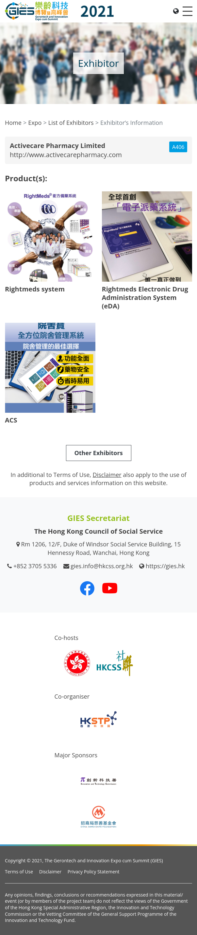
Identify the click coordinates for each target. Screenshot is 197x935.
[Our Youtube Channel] (110, 588)
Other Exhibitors (98, 453)
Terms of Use (19, 871)
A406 (178, 147)
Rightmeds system (35, 289)
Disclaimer (50, 871)
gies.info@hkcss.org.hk (102, 566)
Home (13, 122)
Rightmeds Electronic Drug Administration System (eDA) (145, 297)
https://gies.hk (165, 566)
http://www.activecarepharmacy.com (66, 154)
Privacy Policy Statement (94, 871)
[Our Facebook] (87, 588)
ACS (11, 420)
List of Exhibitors (71, 122)
